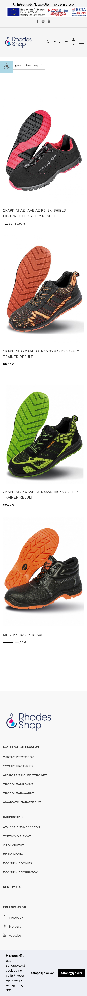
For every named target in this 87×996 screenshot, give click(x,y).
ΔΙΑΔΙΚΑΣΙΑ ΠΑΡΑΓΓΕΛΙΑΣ (22, 802)
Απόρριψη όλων (42, 973)
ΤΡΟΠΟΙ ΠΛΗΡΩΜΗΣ (18, 784)
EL (55, 42)
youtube (12, 935)
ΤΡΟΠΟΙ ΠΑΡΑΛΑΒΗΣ (18, 793)
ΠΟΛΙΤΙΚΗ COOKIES (17, 863)
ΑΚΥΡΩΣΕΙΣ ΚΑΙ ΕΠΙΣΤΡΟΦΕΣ (25, 775)
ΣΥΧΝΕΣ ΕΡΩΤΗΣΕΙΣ (18, 766)
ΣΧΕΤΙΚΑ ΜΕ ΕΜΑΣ (17, 836)
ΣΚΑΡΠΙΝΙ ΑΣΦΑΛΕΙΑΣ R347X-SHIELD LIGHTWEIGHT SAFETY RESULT (34, 213)
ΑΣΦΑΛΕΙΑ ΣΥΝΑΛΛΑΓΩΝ (21, 827)
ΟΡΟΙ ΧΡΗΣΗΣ (13, 845)
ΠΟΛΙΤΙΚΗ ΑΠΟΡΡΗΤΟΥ (20, 872)
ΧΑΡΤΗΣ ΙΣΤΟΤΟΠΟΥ (18, 757)
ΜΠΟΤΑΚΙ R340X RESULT (24, 635)
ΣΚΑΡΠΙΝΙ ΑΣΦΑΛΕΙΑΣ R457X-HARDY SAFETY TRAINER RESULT (41, 354)
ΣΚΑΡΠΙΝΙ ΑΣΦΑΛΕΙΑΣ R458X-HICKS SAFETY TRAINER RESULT (40, 494)
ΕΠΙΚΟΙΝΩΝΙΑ (13, 854)
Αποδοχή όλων (71, 973)
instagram (13, 926)
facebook (13, 917)
